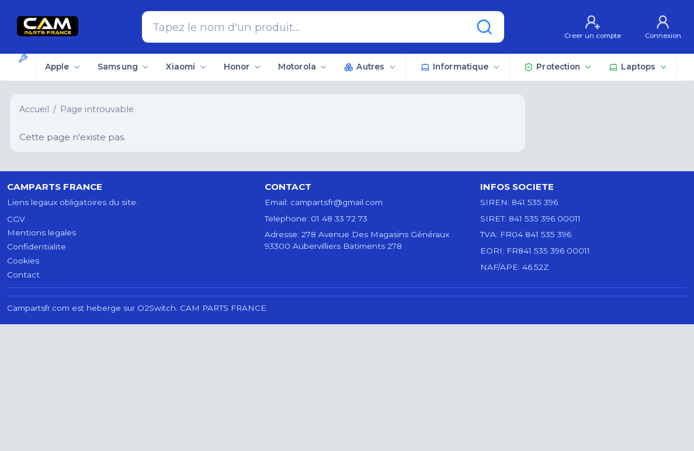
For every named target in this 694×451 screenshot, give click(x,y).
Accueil (34, 109)
